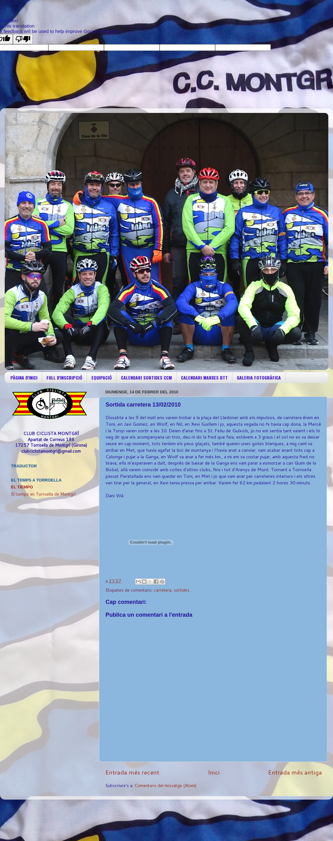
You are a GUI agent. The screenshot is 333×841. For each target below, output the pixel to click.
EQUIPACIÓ (101, 377)
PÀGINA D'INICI (23, 377)
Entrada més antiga (295, 772)
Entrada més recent (132, 772)
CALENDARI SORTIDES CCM (146, 377)
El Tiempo (22, 487)
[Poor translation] (23, 39)
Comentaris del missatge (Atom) (165, 785)
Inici (214, 772)
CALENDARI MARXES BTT (204, 377)
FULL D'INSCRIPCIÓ (64, 377)
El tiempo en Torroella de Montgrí (43, 494)
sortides (181, 590)
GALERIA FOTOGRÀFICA (259, 377)
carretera (162, 590)
